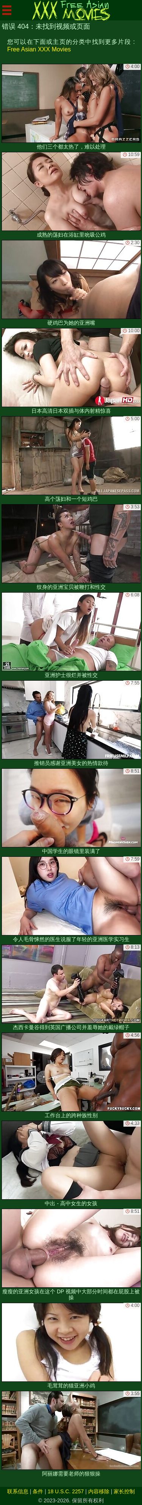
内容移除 (98, 1491)
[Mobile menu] (7, 10)
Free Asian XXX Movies (39, 49)
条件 (38, 1491)
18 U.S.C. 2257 (66, 1491)
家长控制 (124, 1491)
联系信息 (17, 1491)
